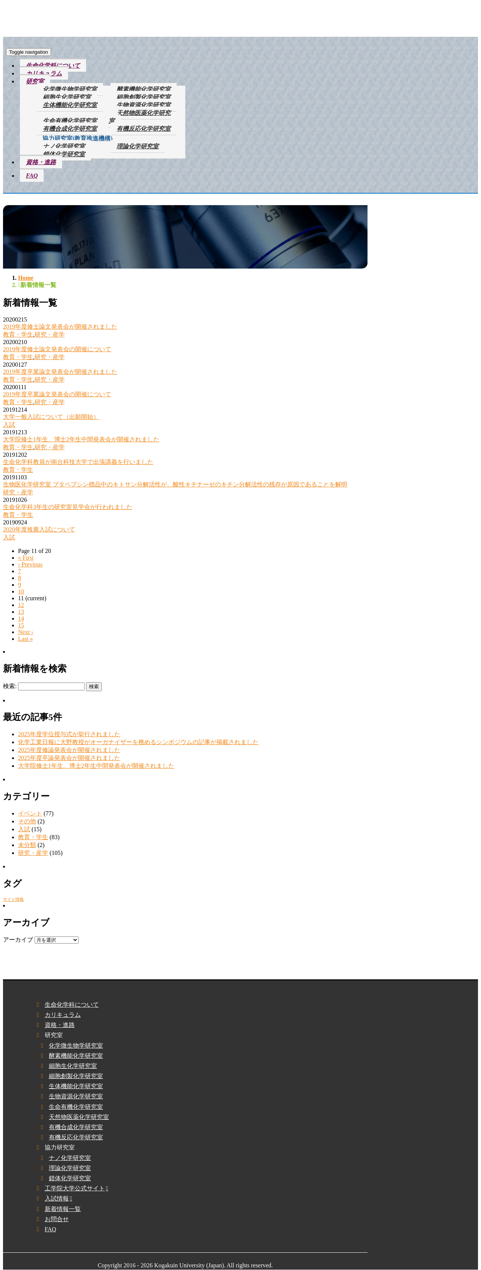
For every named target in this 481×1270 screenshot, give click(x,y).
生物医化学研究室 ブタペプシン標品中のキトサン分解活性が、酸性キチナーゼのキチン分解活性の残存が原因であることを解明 (175, 484)
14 (21, 618)
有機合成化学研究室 (70, 128)
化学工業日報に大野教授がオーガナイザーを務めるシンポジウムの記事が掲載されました (138, 742)
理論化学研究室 (137, 146)
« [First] (25, 557)
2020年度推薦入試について (39, 529)
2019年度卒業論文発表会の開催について (57, 394)
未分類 (27, 845)
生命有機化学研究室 (70, 121)
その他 (27, 821)
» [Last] (25, 639)
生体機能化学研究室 (70, 105)
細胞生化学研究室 (67, 97)
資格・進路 (41, 162)
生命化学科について (53, 65)
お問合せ (57, 1219)
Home (25, 278)
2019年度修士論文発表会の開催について (57, 349)
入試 (9, 424)
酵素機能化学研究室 (143, 89)
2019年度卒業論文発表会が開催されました (60, 371)
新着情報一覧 (63, 1209)
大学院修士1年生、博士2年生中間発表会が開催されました (81, 439)
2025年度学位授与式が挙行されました (69, 734)
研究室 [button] (35, 81)
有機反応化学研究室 (143, 128)
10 (21, 591)
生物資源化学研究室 (143, 105)
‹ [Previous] (30, 564)
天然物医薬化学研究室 (140, 117)
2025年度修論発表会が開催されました (69, 750)
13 (21, 612)
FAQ (32, 175)
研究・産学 (50, 334)
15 (21, 625)
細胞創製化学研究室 (143, 97)
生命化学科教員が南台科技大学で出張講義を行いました (78, 462)
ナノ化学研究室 (64, 146)
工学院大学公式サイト (75, 1188)
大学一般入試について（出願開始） (51, 417)
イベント (30, 813)
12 (21, 605)
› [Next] (25, 632)
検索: (10, 686)
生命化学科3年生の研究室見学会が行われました (67, 507)
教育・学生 (18, 334)
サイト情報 (13, 899)
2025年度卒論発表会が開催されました (69, 758)
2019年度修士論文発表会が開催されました (60, 326)
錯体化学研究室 (64, 154)
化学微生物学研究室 (70, 89)
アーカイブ (18, 939)
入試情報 (57, 1198)
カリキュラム (44, 73)
